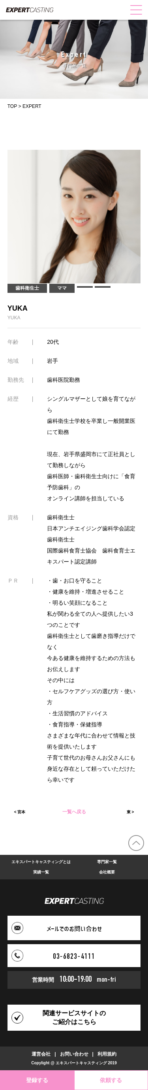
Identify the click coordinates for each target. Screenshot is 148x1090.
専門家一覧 (107, 862)
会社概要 (107, 872)
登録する (37, 1080)
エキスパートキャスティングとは (41, 862)
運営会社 (41, 1054)
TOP (12, 106)
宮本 (21, 812)
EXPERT (31, 106)
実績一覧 (41, 872)
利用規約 (106, 1054)
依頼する (111, 1080)
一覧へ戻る (74, 812)
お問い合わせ (74, 1054)
